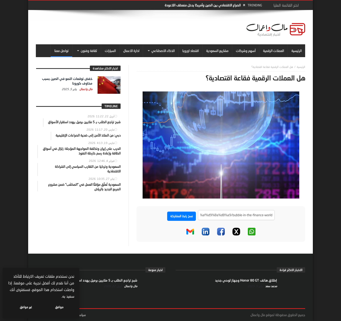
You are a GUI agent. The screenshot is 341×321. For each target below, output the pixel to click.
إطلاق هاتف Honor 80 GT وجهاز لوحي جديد (246, 280)
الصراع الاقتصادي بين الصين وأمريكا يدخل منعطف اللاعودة (203, 5)
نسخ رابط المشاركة (181, 216)
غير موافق (26, 307)
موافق (59, 307)
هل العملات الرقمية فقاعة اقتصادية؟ (272, 66)
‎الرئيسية (301, 66)
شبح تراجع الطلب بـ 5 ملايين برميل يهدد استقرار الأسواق (98, 280)
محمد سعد (270, 286)
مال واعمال (85, 89)
